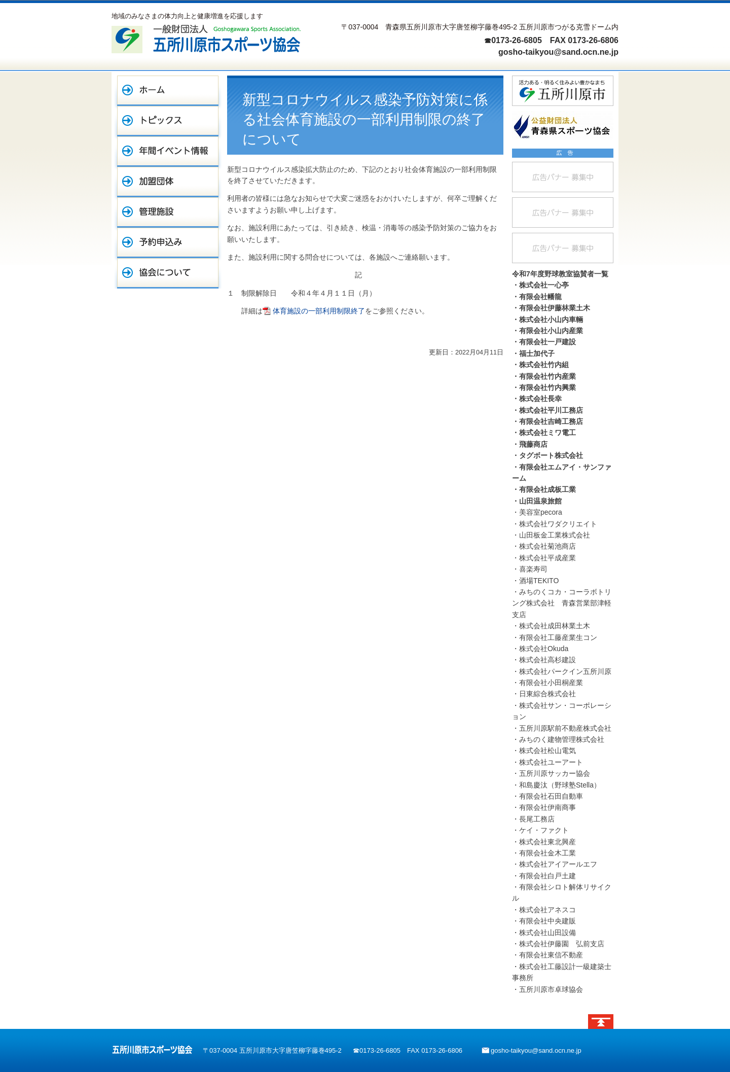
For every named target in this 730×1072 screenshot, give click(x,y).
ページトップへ (600, 1021)
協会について (168, 273)
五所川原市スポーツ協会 (152, 1049)
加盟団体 (168, 182)
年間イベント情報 (168, 151)
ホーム (168, 91)
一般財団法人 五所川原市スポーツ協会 (206, 38)
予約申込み (168, 243)
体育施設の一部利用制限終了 (319, 311)
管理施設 (168, 212)
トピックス (168, 121)
